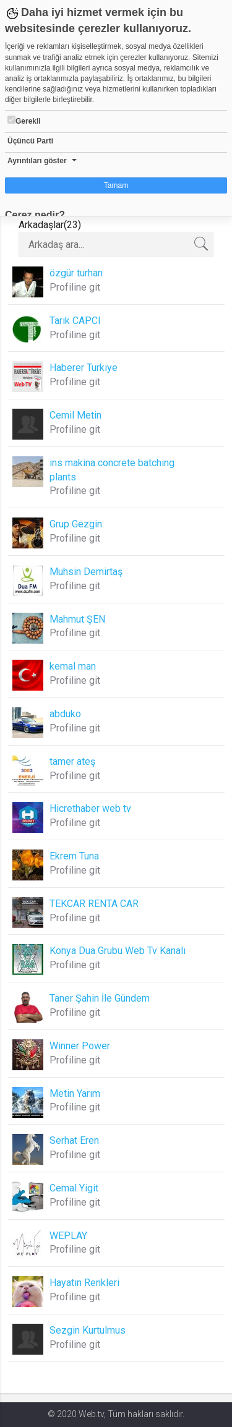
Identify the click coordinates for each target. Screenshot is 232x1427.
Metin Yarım (74, 1093)
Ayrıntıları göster (37, 160)
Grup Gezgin (75, 524)
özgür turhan (76, 273)
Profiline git (74, 287)
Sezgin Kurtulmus (87, 1330)
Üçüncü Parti (30, 141)
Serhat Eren (74, 1140)
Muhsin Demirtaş (85, 571)
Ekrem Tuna (74, 856)
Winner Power (79, 1046)
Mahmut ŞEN (77, 619)
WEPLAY (68, 1236)
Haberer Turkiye (83, 367)
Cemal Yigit (73, 1188)
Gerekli (24, 121)
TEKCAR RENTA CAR (94, 903)
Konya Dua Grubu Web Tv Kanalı (117, 950)
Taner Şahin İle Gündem (99, 998)
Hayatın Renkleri (84, 1283)
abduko (65, 714)
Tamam (116, 185)
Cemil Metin (75, 415)
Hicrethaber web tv (90, 808)
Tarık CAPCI (75, 320)
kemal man (72, 666)
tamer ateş (72, 761)
